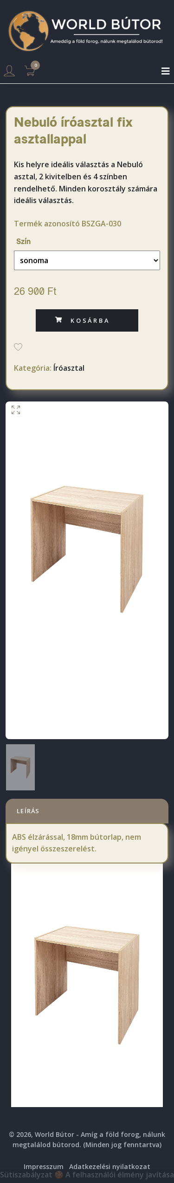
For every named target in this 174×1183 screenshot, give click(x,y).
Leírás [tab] (28, 811)
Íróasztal (68, 368)
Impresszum (44, 1166)
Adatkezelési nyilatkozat (109, 1166)
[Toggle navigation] (165, 71)
